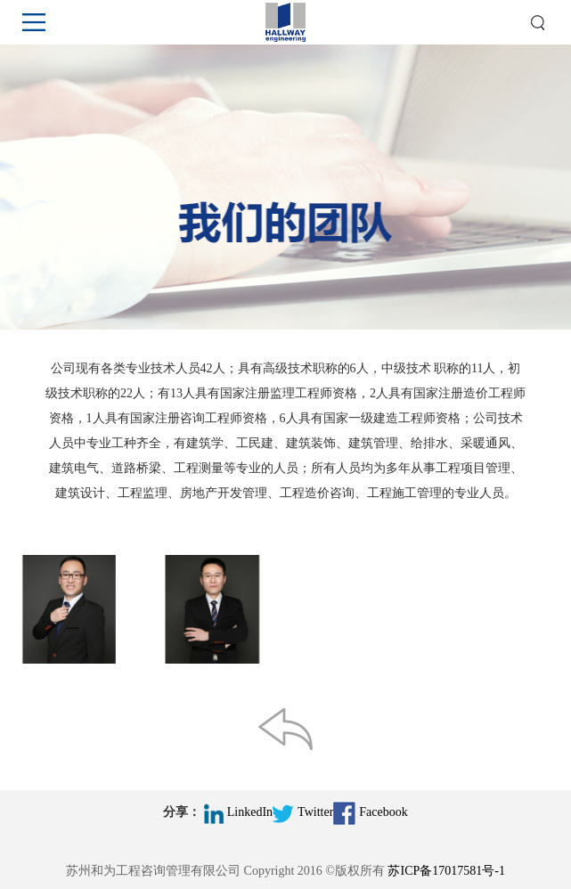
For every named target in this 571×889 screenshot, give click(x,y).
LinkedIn (238, 812)
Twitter (303, 812)
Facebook (370, 812)
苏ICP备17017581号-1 (445, 870)
